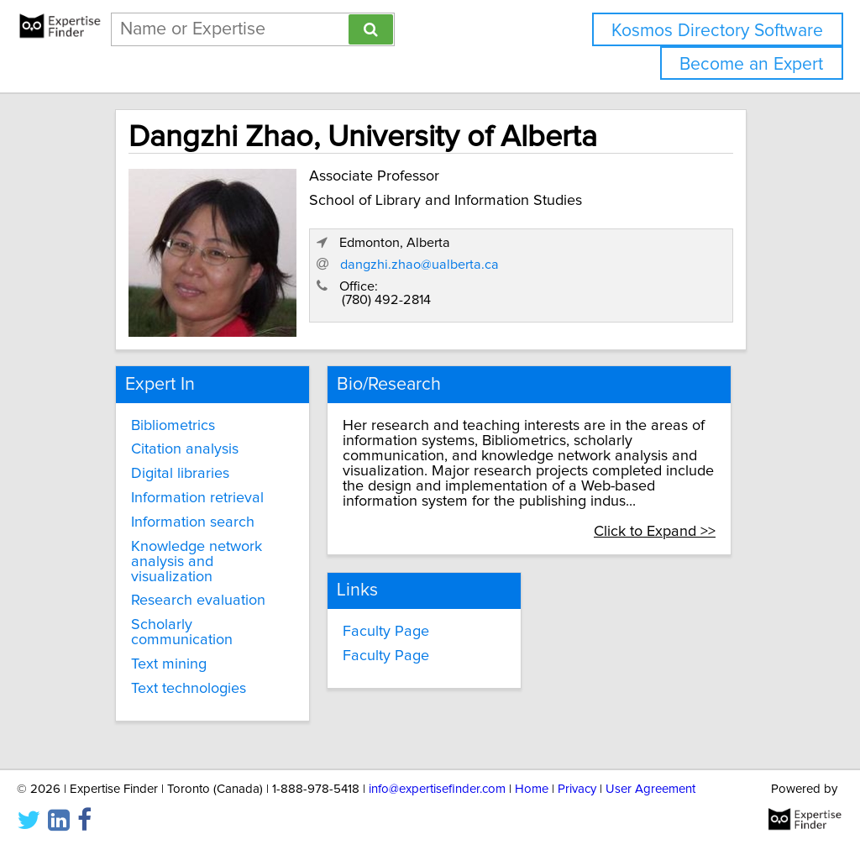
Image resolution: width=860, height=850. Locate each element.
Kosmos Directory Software (717, 30)
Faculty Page (386, 631)
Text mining (169, 664)
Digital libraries (180, 473)
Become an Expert (751, 64)
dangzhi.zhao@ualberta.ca (419, 264)
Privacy (577, 789)
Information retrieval (197, 498)
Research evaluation (198, 600)
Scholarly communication (182, 632)
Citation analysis (185, 449)
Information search (192, 522)
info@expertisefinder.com (437, 789)
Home (531, 789)
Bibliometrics (173, 425)
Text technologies (188, 688)
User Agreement (650, 789)
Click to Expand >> (655, 531)
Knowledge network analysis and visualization (196, 562)
